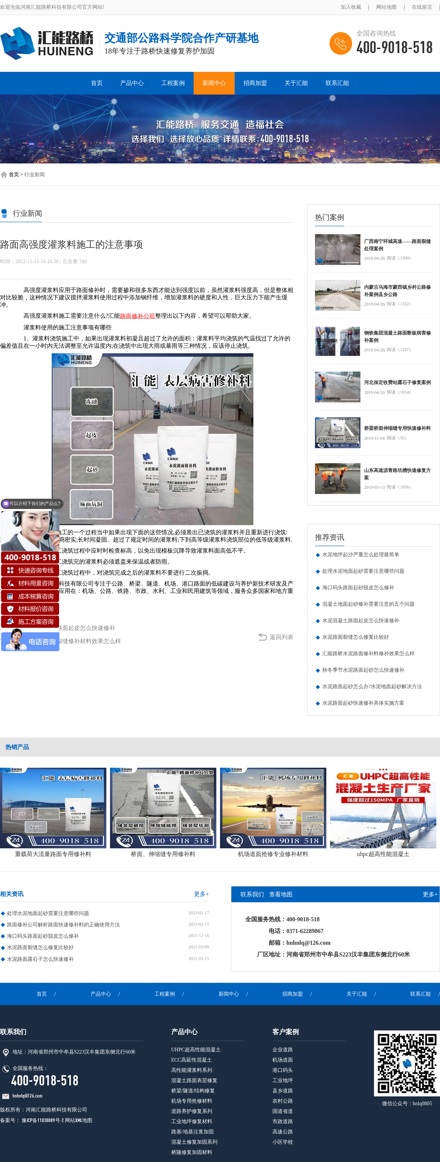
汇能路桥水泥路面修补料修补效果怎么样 (368, 653)
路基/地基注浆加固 (192, 1132)
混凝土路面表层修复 (194, 1080)
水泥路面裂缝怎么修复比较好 (355, 637)
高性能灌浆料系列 (191, 1070)
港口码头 (282, 1070)
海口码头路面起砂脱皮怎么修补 (358, 587)
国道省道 (282, 1111)
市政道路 (282, 1121)
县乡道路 (282, 1090)
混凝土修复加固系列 (194, 1142)
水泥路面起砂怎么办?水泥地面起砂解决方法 (372, 686)
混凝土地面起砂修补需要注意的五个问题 (368, 604)
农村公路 (282, 1101)
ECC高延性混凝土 (191, 1060)
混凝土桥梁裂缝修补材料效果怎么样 (74, 641)
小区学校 (282, 1142)
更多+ (201, 894)
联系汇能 (337, 83)
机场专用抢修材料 (191, 1101)
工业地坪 (282, 1080)
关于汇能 (296, 83)
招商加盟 (255, 83)
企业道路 (282, 1049)
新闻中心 (214, 83)
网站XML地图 (78, 1120)
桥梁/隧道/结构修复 (193, 1090)
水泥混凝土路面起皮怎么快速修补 (71, 628)
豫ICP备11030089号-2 (42, 1120)
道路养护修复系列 (191, 1111)
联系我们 (252, 894)
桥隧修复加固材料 (191, 1152)
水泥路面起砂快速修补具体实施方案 (363, 703)
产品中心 (132, 83)
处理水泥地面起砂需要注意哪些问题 (363, 571)
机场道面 (282, 1060)
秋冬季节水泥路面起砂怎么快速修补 (363, 670)
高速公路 (282, 1132)
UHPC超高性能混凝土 (196, 1049)
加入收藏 (351, 7)
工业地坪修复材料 (191, 1121)
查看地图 (281, 894)
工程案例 (173, 83)
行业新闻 (34, 174)
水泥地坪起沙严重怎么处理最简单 (360, 554)
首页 (97, 83)
